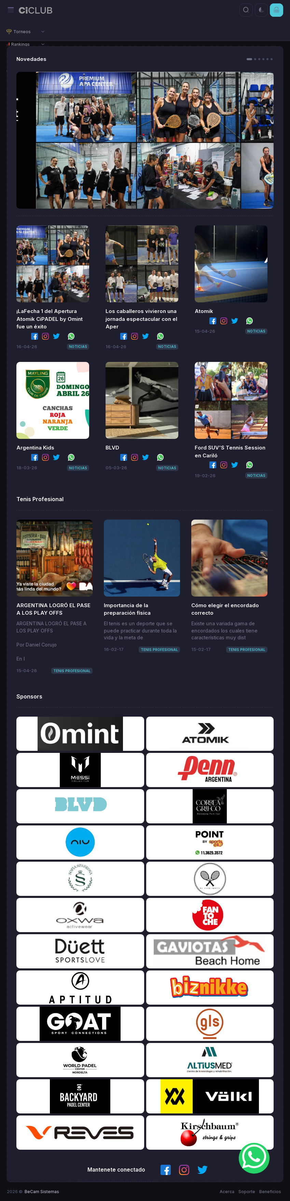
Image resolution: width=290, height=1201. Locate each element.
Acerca (227, 1191)
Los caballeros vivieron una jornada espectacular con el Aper (141, 319)
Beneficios (270, 1191)
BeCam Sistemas (42, 1191)
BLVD (112, 447)
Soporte (246, 1191)
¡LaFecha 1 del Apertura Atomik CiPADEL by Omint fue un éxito (49, 319)
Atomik (204, 311)
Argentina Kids (35, 447)
